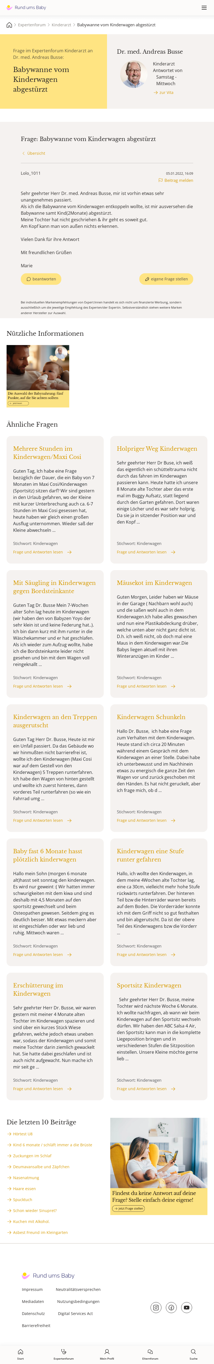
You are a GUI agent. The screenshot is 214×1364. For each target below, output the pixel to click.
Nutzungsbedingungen (78, 1301)
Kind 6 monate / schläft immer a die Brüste (52, 1144)
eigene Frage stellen (169, 279)
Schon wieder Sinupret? (35, 1210)
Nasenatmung (26, 1177)
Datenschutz (33, 1313)
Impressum (32, 1289)
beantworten (44, 279)
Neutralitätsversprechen (78, 1289)
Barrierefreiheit (36, 1325)
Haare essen (24, 1188)
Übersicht (36, 153)
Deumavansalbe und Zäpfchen (41, 1166)
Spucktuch (22, 1199)
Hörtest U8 (23, 1133)
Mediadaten (33, 1301)
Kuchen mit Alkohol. (31, 1221)
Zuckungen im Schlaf (32, 1155)
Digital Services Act (75, 1313)
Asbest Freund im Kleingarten (40, 1232)
